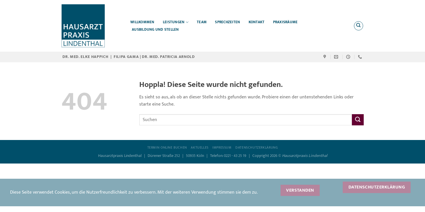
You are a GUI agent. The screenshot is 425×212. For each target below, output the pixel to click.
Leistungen (175, 22)
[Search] (358, 25)
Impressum (222, 148)
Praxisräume (285, 22)
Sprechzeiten (227, 22)
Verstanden (300, 190)
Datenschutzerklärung (256, 148)
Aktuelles (200, 148)
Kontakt (257, 22)
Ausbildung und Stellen (155, 30)
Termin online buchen (167, 148)
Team (202, 22)
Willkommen (142, 22)
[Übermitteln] (357, 119)
